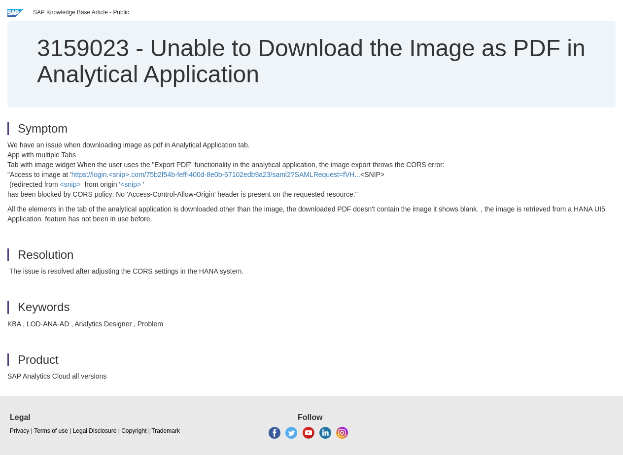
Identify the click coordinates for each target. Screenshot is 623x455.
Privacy (19, 430)
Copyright (133, 430)
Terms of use (51, 430)
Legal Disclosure (95, 430)
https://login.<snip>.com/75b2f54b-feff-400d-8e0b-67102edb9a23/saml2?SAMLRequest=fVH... (215, 174)
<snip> (70, 184)
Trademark (165, 430)
